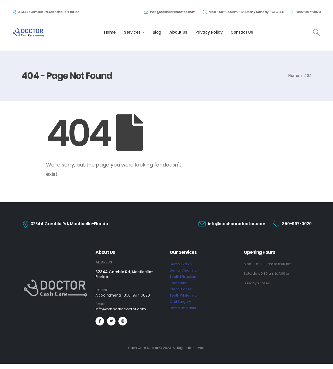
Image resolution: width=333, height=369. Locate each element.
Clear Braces (181, 289)
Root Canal (179, 283)
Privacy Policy (208, 32)
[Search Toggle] (316, 32)
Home (110, 32)
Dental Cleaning (183, 270)
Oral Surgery (180, 301)
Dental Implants (183, 308)
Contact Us (241, 32)
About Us (178, 32)
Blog (157, 32)
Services (132, 32)
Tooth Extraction (183, 276)
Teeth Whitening (183, 295)
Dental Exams (181, 264)
